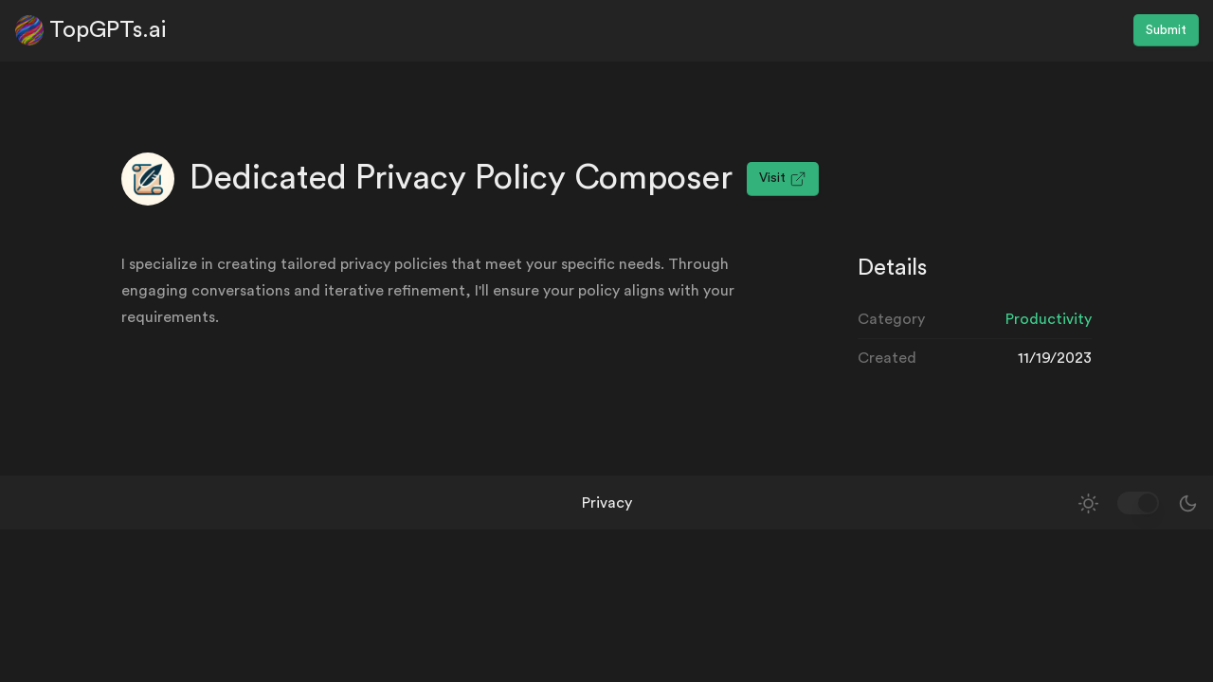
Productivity (1048, 319)
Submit (1166, 30)
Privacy (607, 503)
